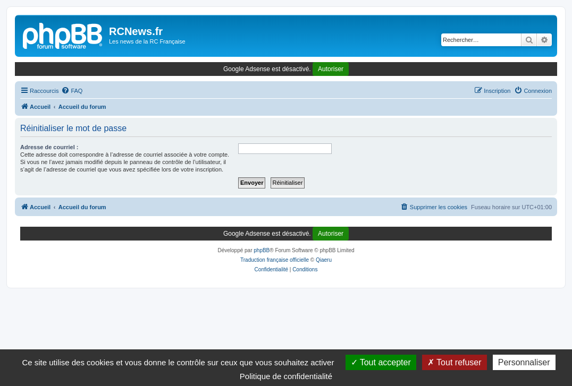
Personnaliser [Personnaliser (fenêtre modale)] (524, 362)
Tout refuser (454, 362)
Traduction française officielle (274, 260)
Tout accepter (381, 362)
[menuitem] (71, 90)
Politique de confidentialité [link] (286, 376)
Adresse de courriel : (49, 147)
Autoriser (330, 69)
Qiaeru (324, 260)
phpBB (262, 250)
